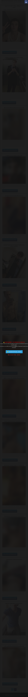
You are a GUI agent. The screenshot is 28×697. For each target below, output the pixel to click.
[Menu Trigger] (26, 1)
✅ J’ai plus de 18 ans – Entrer (14, 351)
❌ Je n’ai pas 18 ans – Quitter (14, 354)
